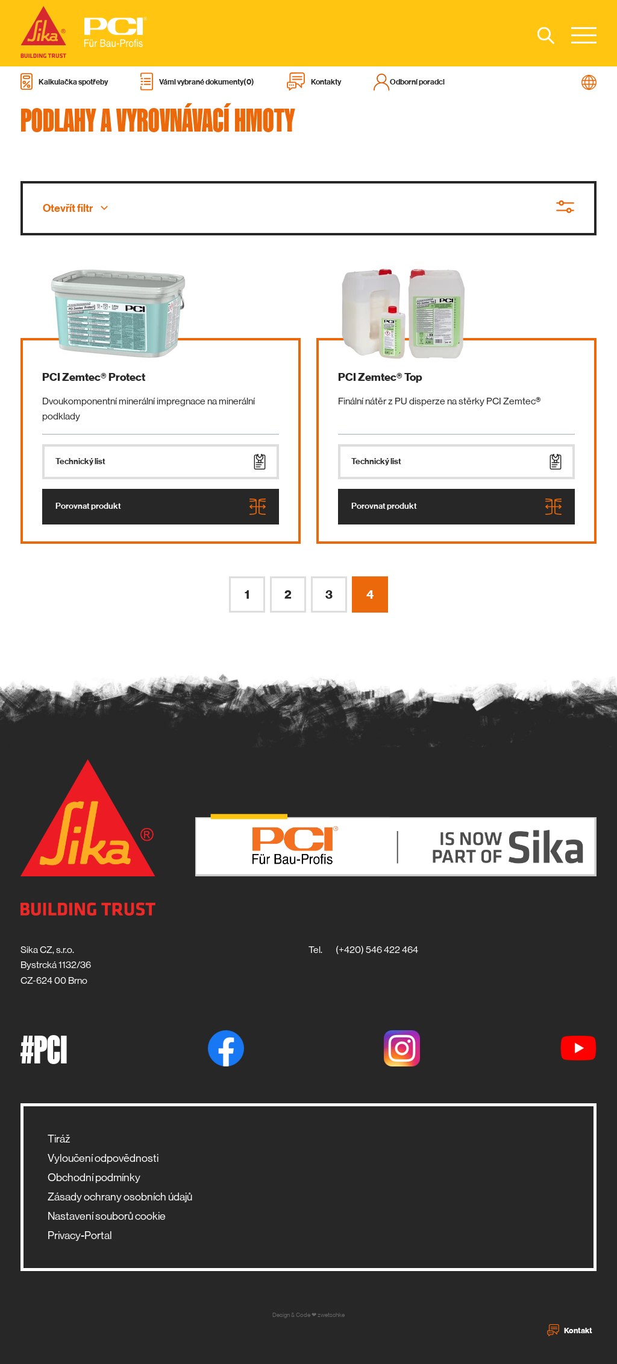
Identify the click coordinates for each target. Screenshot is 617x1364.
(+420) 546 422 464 (377, 949)
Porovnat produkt (160, 507)
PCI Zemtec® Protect (93, 377)
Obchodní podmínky (94, 1177)
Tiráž (59, 1139)
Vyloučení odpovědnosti (103, 1158)
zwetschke (331, 1314)
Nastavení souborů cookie (107, 1216)
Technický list (160, 462)
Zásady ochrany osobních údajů (120, 1197)
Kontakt (569, 1330)
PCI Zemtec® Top (380, 377)
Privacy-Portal (80, 1235)
